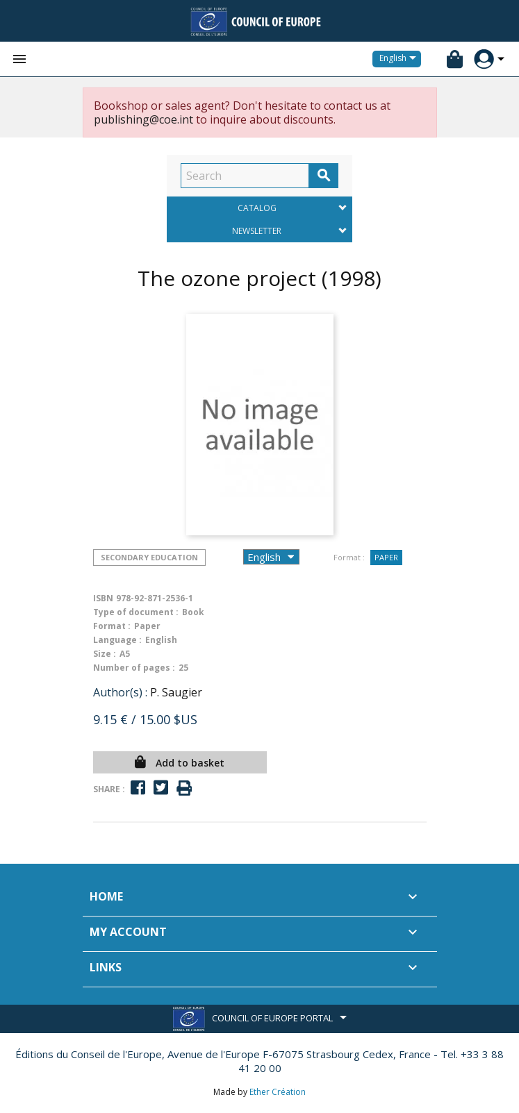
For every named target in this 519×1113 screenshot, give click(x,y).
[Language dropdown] (400, 59)
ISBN (103, 598)
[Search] (245, 175)
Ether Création (277, 1092)
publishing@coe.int (143, 119)
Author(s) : (120, 692)
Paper (386, 557)
